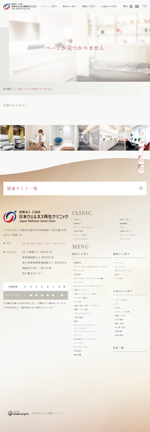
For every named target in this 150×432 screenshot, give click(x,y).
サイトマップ (125, 239)
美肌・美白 (119, 323)
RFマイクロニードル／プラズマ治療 (88, 278)
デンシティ (78, 335)
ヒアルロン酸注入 (81, 298)
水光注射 (77, 274)
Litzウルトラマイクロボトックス (87, 286)
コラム (122, 227)
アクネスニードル (81, 347)
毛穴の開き (119, 319)
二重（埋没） (79, 317)
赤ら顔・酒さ (120, 327)
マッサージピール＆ (91, 266)
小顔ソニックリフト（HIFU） (86, 294)
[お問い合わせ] (142, 160)
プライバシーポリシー (129, 235)
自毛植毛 (77, 351)
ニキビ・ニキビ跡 (122, 312)
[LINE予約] (142, 141)
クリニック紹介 (80, 235)
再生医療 (77, 355)
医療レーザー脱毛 (81, 309)
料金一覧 (118, 348)
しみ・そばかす (121, 300)
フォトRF (78, 301)
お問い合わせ (125, 231)
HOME (7, 89)
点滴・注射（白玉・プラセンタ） (87, 305)
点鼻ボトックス (80, 290)
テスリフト (78, 343)
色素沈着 (118, 331)
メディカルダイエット (83, 313)
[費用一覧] (142, 169)
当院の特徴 (78, 231)
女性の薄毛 (119, 335)
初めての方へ (125, 219)
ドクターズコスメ (81, 239)
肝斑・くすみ (120, 315)
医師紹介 (77, 223)
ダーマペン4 (79, 270)
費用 (125, 6)
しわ (117, 304)
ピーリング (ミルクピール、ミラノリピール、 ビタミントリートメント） (85, 328)
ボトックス (78, 282)
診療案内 (77, 263)
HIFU (117, 274)
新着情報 (123, 223)
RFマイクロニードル (123, 270)
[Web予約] (142, 132)
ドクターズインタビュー (84, 227)
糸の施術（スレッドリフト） (85, 339)
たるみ (117, 308)
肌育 (76, 321)
